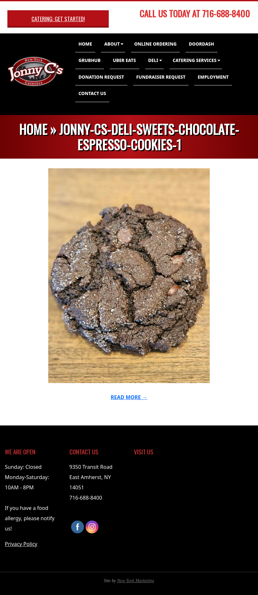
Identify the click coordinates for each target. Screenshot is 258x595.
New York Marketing (135, 580)
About (112, 44)
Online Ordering (155, 44)
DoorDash (201, 44)
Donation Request (101, 77)
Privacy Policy (21, 543)
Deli (153, 60)
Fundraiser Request (161, 77)
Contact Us (92, 93)
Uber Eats (124, 60)
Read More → (129, 397)
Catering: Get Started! (58, 18)
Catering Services (195, 60)
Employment (213, 77)
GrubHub (89, 60)
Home (85, 44)
